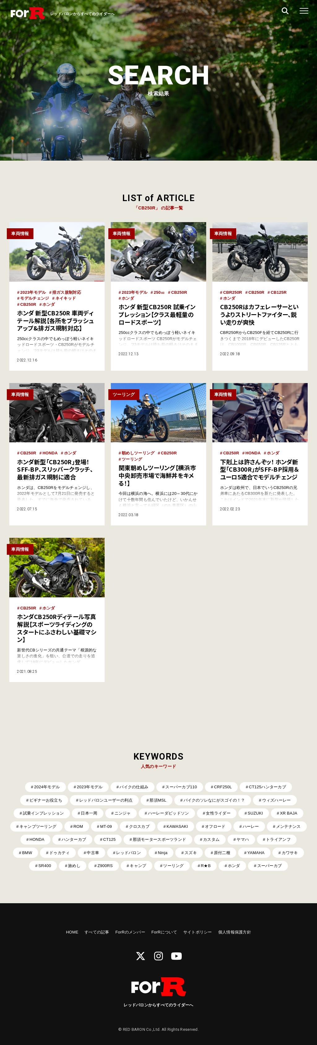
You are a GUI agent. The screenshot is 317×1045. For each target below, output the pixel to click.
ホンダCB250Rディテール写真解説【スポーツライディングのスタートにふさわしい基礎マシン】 (56, 628)
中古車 (93, 852)
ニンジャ (123, 813)
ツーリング (132, 459)
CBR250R (232, 292)
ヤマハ (243, 839)
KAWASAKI (177, 826)
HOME (72, 932)
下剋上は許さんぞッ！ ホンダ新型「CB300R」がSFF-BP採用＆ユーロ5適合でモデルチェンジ (259, 469)
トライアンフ (278, 839)
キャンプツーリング (38, 826)
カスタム (211, 839)
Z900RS (105, 865)
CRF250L (223, 787)
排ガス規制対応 (66, 292)
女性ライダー (218, 813)
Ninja (162, 852)
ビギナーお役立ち (45, 800)
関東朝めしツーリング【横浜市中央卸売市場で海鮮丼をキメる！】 (157, 475)
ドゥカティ (59, 852)
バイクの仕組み (133, 787)
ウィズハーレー (276, 800)
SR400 (44, 865)
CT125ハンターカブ (267, 787)
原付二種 (222, 852)
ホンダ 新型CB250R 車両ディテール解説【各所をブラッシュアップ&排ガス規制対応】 (55, 321)
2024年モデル (47, 787)
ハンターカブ (74, 839)
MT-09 (106, 826)
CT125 (109, 839)
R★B (206, 865)
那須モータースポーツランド (159, 839)
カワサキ (290, 852)
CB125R (278, 292)
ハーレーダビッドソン (168, 813)
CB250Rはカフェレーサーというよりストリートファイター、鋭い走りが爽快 (259, 314)
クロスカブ (139, 826)
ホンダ (48, 304)
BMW (27, 852)
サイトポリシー (197, 932)
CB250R (28, 304)
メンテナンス (288, 826)
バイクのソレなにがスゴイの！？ (214, 800)
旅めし (74, 865)
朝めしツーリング (138, 453)
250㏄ (159, 292)
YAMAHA (256, 852)
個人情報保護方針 (234, 932)
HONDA (50, 453)
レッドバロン (128, 852)
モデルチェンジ (34, 298)
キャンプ (138, 865)
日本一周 (89, 813)
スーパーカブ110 (181, 787)
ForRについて (164, 932)
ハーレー (251, 826)
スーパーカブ (269, 865)
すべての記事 (97, 932)
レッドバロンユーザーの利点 (105, 800)
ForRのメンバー (130, 932)
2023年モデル (33, 292)
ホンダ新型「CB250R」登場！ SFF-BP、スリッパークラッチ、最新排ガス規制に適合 (55, 469)
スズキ (191, 852)
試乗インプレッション (43, 813)
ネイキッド (65, 298)
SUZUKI (255, 813)
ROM (78, 826)
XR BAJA (288, 813)
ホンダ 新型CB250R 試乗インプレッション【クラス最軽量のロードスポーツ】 (157, 314)
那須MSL (158, 800)
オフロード (215, 826)
